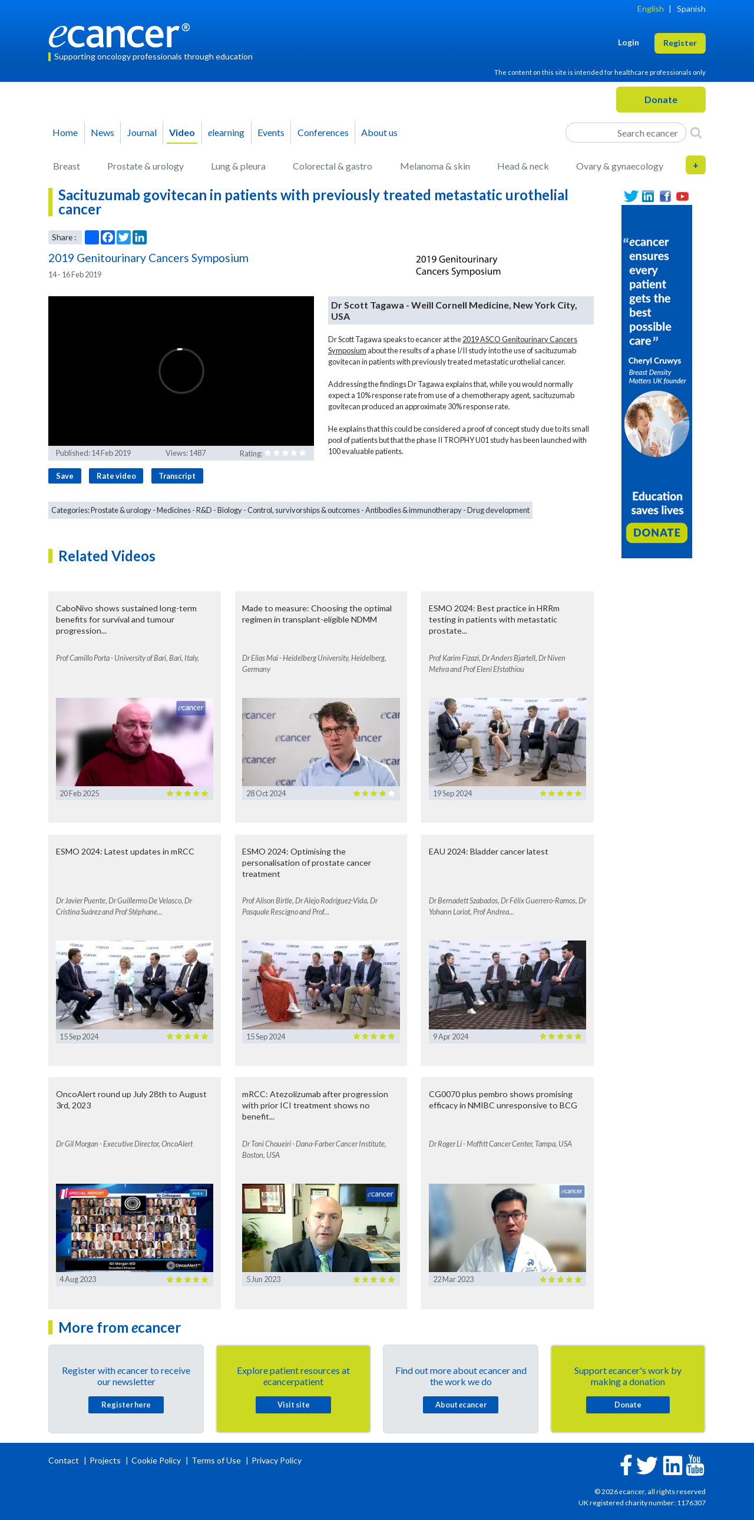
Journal (142, 132)
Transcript (177, 476)
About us (379, 132)
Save (65, 476)
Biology (229, 510)
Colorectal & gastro (332, 165)
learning (226, 132)
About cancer (461, 1404)
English (650, 9)
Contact (64, 1460)
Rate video (116, 476)
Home (65, 132)
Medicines (174, 510)
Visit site (293, 1404)
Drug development (498, 510)
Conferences (323, 132)
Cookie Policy (156, 1460)
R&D (204, 510)
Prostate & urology (145, 165)
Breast (66, 165)
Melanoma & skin (435, 165)
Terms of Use (216, 1460)
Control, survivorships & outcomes (303, 510)
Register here (126, 1404)
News (102, 132)
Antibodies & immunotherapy (413, 510)
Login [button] (628, 42)
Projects (106, 1460)
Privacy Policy (277, 1460)
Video (182, 132)
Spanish (691, 9)
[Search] (696, 132)
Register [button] (680, 43)
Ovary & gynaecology (619, 165)
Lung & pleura (238, 165)
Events (271, 132)
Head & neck (523, 165)
